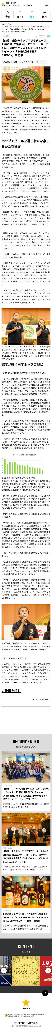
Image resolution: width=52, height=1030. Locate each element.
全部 (7, 16)
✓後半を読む (11, 690)
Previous (4, 970)
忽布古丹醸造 (32, 200)
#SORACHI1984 (10, 62)
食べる (20, 16)
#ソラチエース (26, 62)
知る (32, 16)
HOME (4, 24)
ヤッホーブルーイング (16, 200)
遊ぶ (44, 16)
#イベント (41, 62)
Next (48, 970)
